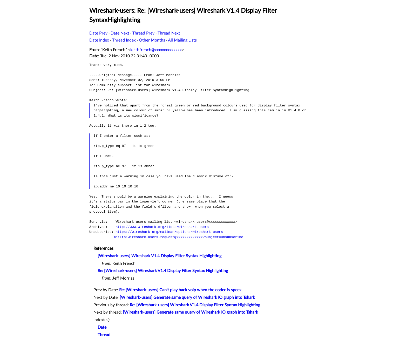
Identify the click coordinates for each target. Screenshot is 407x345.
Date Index (99, 40)
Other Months (152, 40)
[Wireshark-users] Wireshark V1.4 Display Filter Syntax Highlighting (159, 256)
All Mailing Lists (182, 40)
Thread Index (124, 40)
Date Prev (98, 33)
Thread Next (169, 33)
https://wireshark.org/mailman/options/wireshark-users (169, 231)
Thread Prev (143, 33)
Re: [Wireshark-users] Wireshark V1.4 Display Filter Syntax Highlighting (163, 271)
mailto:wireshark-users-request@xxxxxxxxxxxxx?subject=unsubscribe (178, 237)
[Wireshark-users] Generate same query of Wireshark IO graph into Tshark (187, 297)
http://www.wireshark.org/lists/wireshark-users (162, 227)
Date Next (120, 33)
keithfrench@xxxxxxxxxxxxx (156, 50)
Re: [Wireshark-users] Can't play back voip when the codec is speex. (180, 290)
